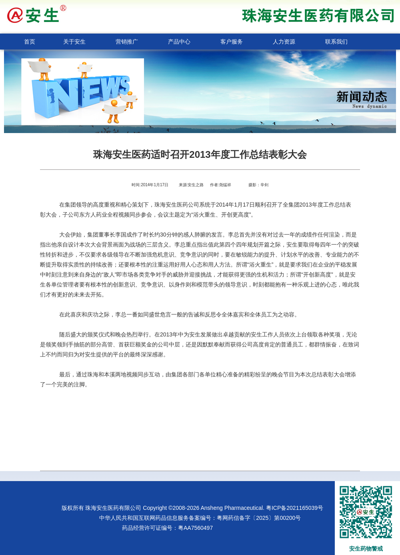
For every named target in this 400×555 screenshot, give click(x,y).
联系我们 (336, 41)
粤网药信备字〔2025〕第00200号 (259, 518)
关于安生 (74, 41)
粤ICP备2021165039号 (294, 508)
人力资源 (284, 41)
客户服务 (231, 41)
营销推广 (127, 41)
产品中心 (179, 41)
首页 (29, 41)
